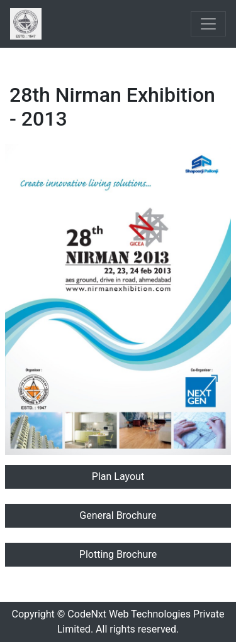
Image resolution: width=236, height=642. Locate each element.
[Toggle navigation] (208, 23)
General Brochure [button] (118, 515)
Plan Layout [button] (118, 476)
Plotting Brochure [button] (118, 554)
